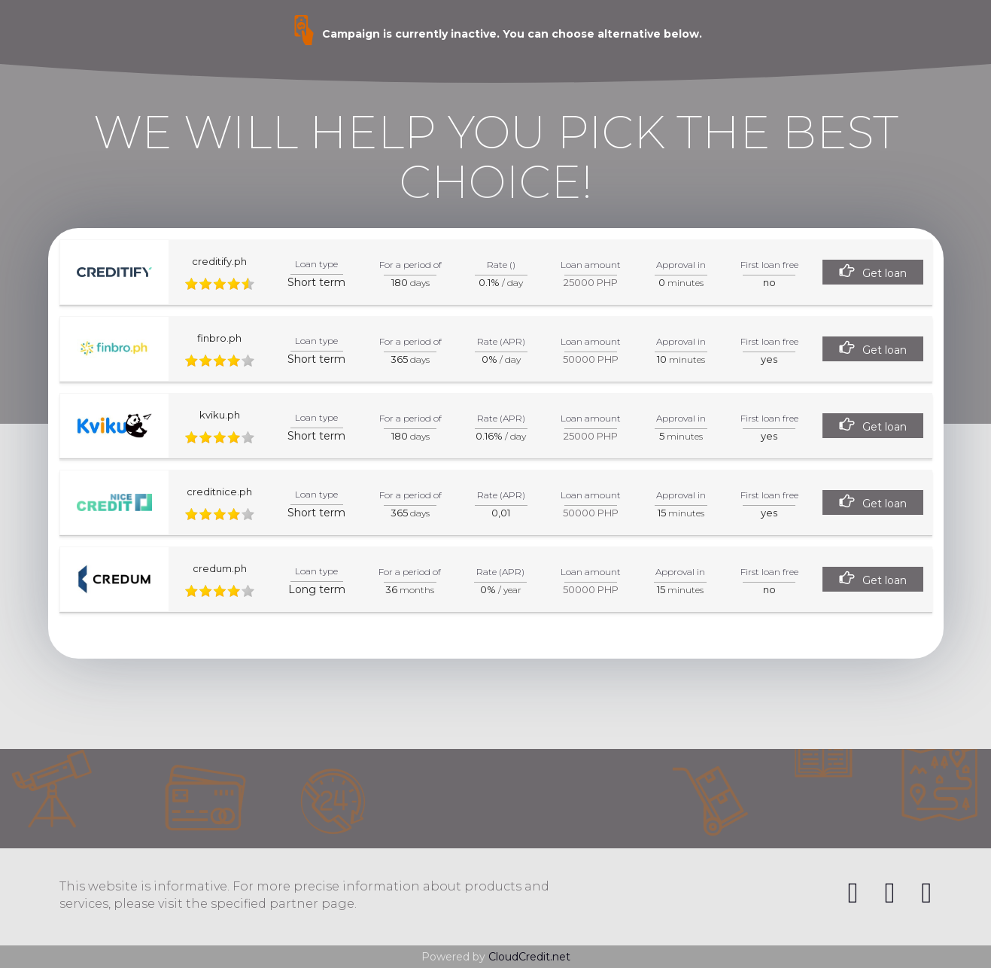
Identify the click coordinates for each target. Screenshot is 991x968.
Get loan (884, 273)
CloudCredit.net (529, 956)
